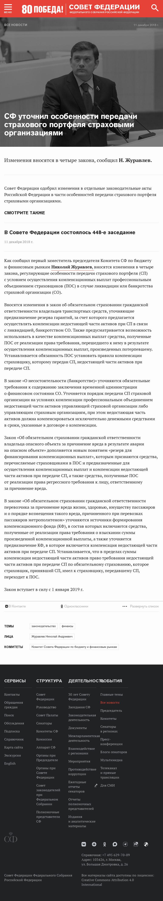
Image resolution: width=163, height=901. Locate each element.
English (9, 763)
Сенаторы (44, 723)
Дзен (94, 844)
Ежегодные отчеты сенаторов (77, 786)
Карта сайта (13, 747)
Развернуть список (144, 606)
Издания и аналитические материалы (82, 821)
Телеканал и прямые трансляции (109, 772)
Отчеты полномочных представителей (81, 804)
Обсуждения (14, 723)
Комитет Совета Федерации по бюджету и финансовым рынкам (74, 647)
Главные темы (111, 694)
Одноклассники (76, 606)
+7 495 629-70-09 (116, 855)
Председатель (111, 710)
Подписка (12, 731)
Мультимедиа (111, 760)
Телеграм (125, 844)
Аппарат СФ (46, 747)
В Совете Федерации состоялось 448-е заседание (69, 232)
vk (84, 844)
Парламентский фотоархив (146, 844)
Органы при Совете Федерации (46, 772)
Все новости (15, 25)
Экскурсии (12, 755)
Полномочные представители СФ (48, 816)
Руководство (46, 707)
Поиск (9, 715)
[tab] (81, 606)
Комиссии (44, 739)
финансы (67, 626)
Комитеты (108, 718)
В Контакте (17, 606)
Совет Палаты (47, 715)
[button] (8, 8)
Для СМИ (107, 785)
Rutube (135, 844)
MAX (115, 844)
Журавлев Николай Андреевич (52, 636)
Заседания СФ (79, 707)
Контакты (12, 694)
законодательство (44, 626)
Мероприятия (79, 761)
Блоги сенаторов (113, 752)
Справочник (14, 739)
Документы (77, 728)
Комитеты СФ (47, 731)
